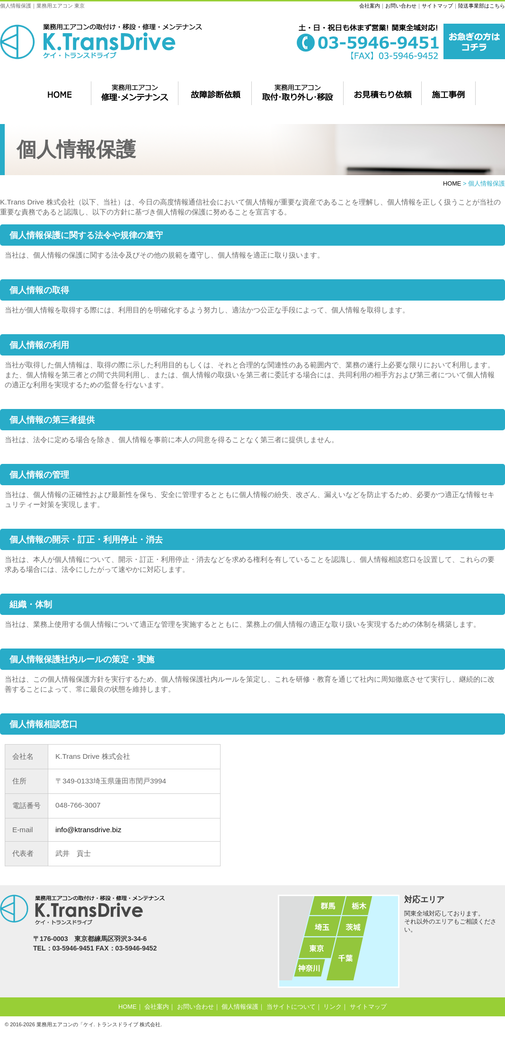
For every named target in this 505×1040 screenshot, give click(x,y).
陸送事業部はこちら (481, 6)
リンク (332, 1006)
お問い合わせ (400, 6)
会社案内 (369, 6)
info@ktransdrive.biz (88, 830)
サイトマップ (437, 6)
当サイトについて (291, 1006)
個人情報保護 (239, 1006)
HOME (452, 183)
